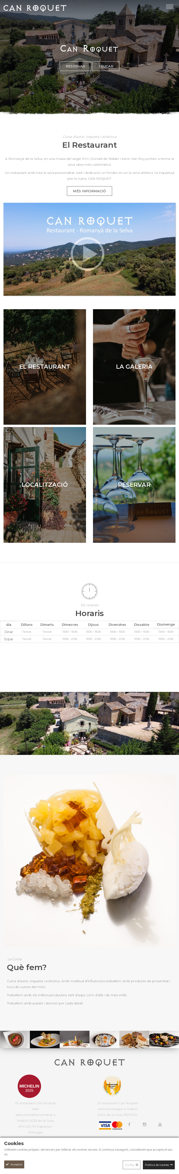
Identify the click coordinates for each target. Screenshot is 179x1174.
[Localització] (44, 485)
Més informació (89, 191)
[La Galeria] (134, 367)
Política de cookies (157, 1165)
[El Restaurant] (44, 367)
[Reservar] (134, 485)
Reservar (75, 78)
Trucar (105, 78)
